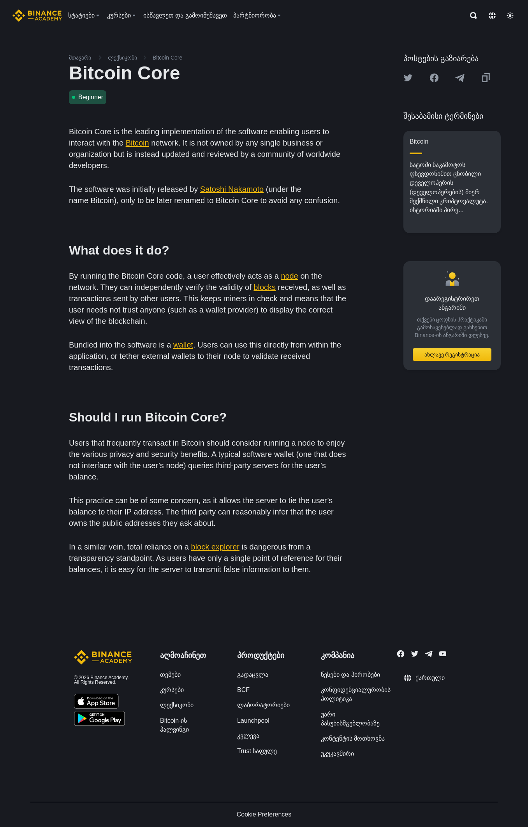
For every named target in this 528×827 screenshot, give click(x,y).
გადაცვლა (252, 674)
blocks (264, 287)
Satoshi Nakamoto (232, 189)
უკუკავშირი (337, 753)
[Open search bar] (471, 16)
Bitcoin (137, 143)
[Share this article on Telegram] (460, 78)
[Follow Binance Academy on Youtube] (443, 653)
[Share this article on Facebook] (434, 78)
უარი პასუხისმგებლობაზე (350, 719)
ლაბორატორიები (263, 705)
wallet (183, 345)
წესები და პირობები (350, 674)
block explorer (215, 547)
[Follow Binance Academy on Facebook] (401, 654)
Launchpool (253, 720)
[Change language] (492, 16)
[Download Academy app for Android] (99, 719)
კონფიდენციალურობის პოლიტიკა (356, 694)
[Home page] (37, 15)
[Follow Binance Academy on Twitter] (415, 654)
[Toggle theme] (510, 15)
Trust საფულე (257, 751)
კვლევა (248, 735)
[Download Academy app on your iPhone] (96, 702)
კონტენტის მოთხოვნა (353, 738)
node (289, 276)
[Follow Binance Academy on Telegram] (429, 653)
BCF (243, 690)
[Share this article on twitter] (408, 78)
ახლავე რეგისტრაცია (452, 354)
